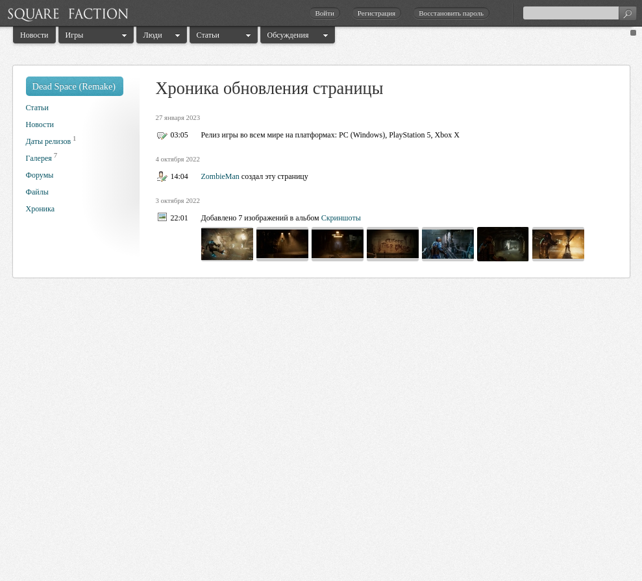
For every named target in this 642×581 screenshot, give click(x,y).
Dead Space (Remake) (74, 86)
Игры (75, 35)
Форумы (40, 175)
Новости (34, 35)
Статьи (208, 35)
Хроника (40, 208)
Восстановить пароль (451, 13)
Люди (152, 35)
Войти (324, 13)
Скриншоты (341, 217)
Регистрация (376, 13)
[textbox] (579, 12)
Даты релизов (48, 141)
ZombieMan (220, 176)
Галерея (39, 158)
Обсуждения (288, 35)
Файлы (37, 191)
